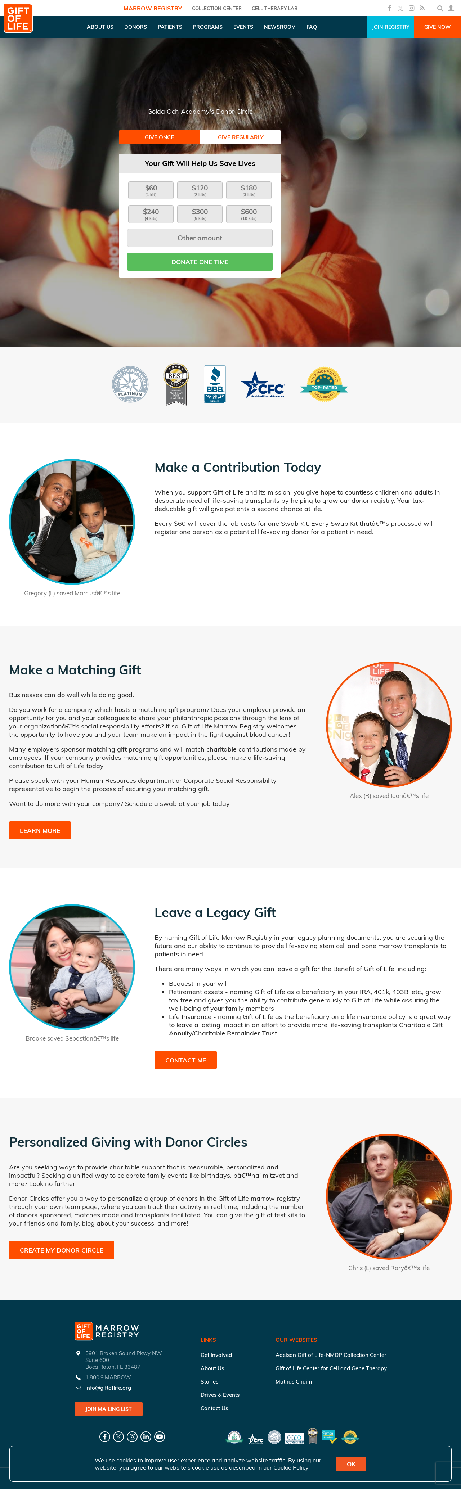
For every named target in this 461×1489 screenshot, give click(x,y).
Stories (209, 1381)
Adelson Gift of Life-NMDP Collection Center (331, 1355)
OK (351, 1464)
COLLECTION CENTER (217, 8)
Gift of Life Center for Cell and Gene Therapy (331, 1368)
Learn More (40, 830)
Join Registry (390, 27)
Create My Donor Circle (61, 1250)
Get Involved (216, 1355)
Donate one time (199, 262)
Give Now (437, 27)
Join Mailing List (108, 1409)
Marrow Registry (153, 8)
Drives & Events (220, 1394)
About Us (212, 1368)
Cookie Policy (290, 1467)
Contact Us (214, 1408)
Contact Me (185, 1060)
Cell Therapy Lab (274, 8)
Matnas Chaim (294, 1381)
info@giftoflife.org (108, 1387)
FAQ (311, 27)
